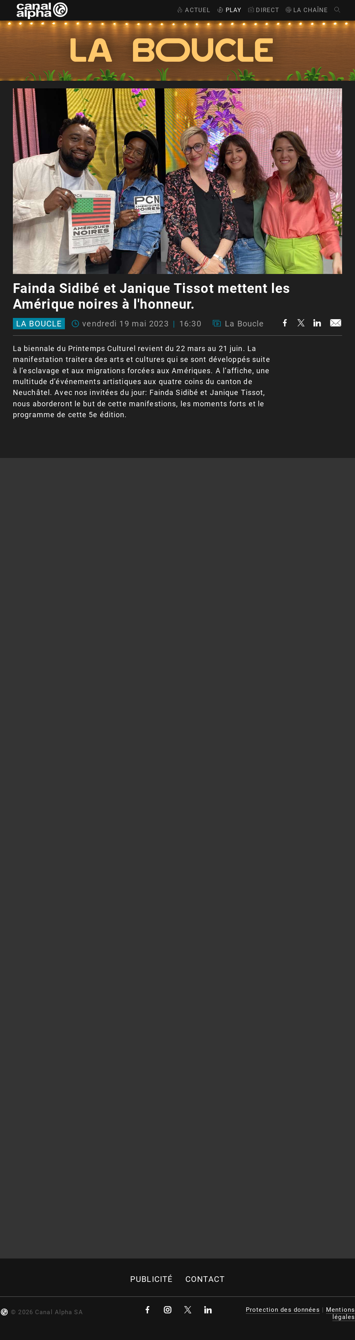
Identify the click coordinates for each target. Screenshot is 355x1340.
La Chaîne (306, 10)
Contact (205, 1279)
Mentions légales (340, 1313)
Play (228, 10)
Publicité (151, 1279)
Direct (263, 10)
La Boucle (39, 323)
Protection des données (283, 1309)
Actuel (192, 10)
